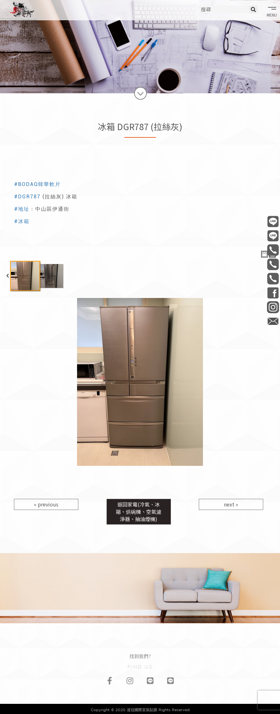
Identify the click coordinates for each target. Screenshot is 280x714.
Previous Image (7, 382)
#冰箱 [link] (21, 221)
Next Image (272, 382)
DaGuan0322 (273, 293)
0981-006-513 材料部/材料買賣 (273, 264)
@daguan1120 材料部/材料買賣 (273, 235)
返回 (138, 511)
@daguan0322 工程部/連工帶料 (273, 221)
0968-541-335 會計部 (273, 278)
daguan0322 (273, 307)
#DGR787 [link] (27, 197)
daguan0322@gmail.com (273, 321)
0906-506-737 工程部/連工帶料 (273, 250)
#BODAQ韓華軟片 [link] (37, 184)
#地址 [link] (21, 209)
